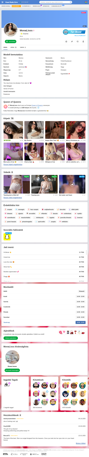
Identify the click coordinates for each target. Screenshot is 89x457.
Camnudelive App (57, 6)
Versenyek (46, 6)
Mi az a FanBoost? (80, 35)
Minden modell (6, 6)
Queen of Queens (37, 105)
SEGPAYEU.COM (47, 449)
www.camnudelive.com (22, 449)
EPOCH (39, 449)
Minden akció (37, 6)
